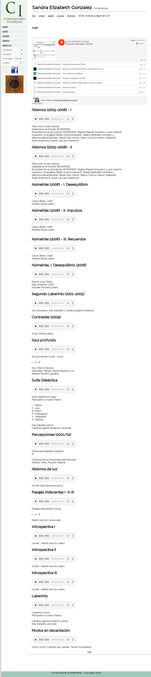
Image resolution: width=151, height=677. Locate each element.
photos (71, 15)
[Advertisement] (15, 113)
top (89, 651)
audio (51, 15)
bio (34, 15)
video (42, 15)
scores (60, 15)
